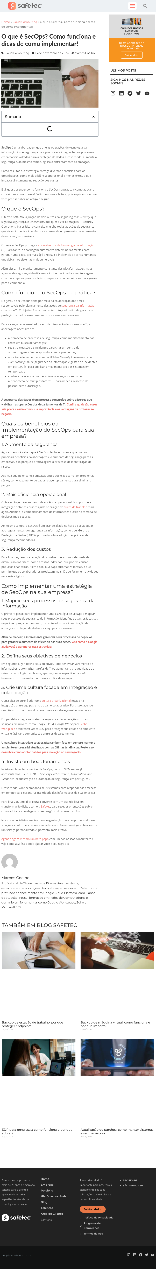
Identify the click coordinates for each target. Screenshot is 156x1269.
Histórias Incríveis (54, 1196)
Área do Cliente (52, 1213)
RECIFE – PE (130, 1180)
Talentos (47, 1208)
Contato (46, 1219)
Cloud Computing (25, 22)
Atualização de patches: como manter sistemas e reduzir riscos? (117, 1131)
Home (5, 22)
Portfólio (47, 1190)
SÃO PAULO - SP (133, 1185)
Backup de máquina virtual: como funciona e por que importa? (115, 1024)
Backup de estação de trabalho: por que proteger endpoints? (32, 1024)
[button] (132, 6)
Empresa (47, 1184)
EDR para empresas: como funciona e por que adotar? (37, 1131)
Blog (44, 1202)
